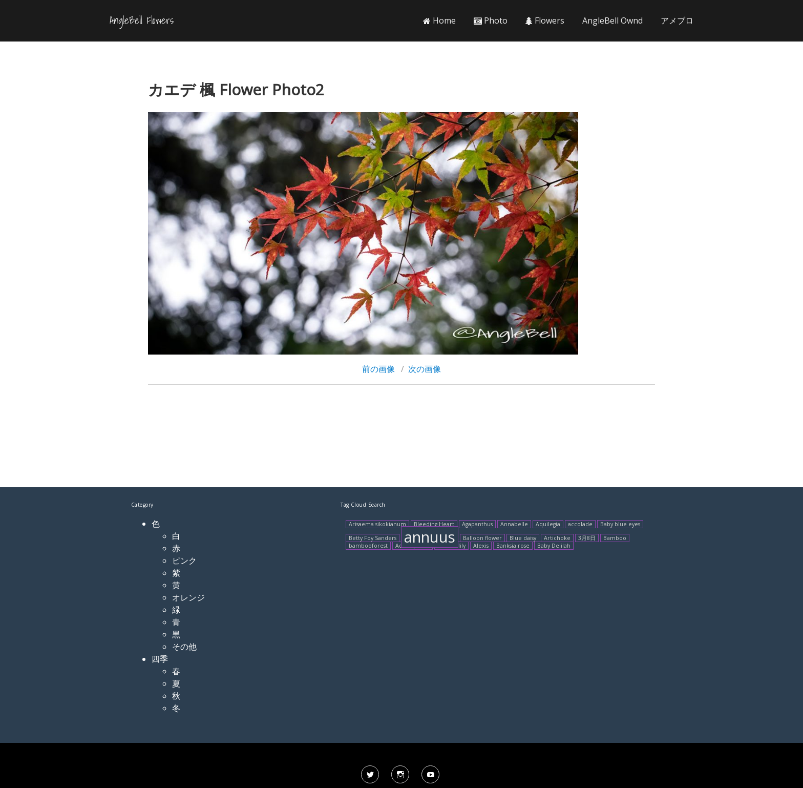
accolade (580, 524)
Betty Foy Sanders (372, 538)
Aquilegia (548, 524)
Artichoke (557, 538)
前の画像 (378, 369)
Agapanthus (477, 524)
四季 (160, 659)
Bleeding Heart (434, 524)
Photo (491, 20)
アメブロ (677, 20)
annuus (429, 537)
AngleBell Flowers (142, 20)
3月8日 (587, 538)
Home (439, 20)
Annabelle (514, 524)
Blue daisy (523, 538)
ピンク (184, 560)
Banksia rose (513, 545)
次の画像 (424, 369)
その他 (184, 646)
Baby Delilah (553, 545)
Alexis (481, 545)
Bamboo (614, 538)
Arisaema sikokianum (377, 524)
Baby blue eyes (620, 524)
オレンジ (188, 597)
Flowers (544, 20)
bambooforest (368, 545)
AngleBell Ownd (612, 20)
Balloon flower (482, 538)
